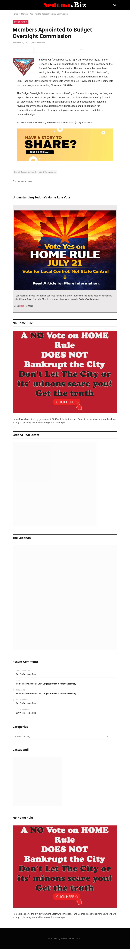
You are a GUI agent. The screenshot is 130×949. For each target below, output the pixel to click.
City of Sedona (20, 22)
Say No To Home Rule (26, 674)
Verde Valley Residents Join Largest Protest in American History (46, 684)
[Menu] (16, 5)
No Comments (38, 43)
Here (21, 306)
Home (15, 14)
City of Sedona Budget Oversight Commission (35, 172)
